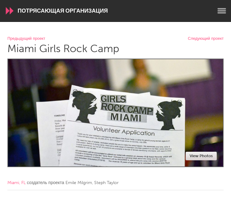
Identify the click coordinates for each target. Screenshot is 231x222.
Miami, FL (16, 182)
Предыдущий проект (26, 39)
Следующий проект (206, 39)
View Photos (201, 156)
